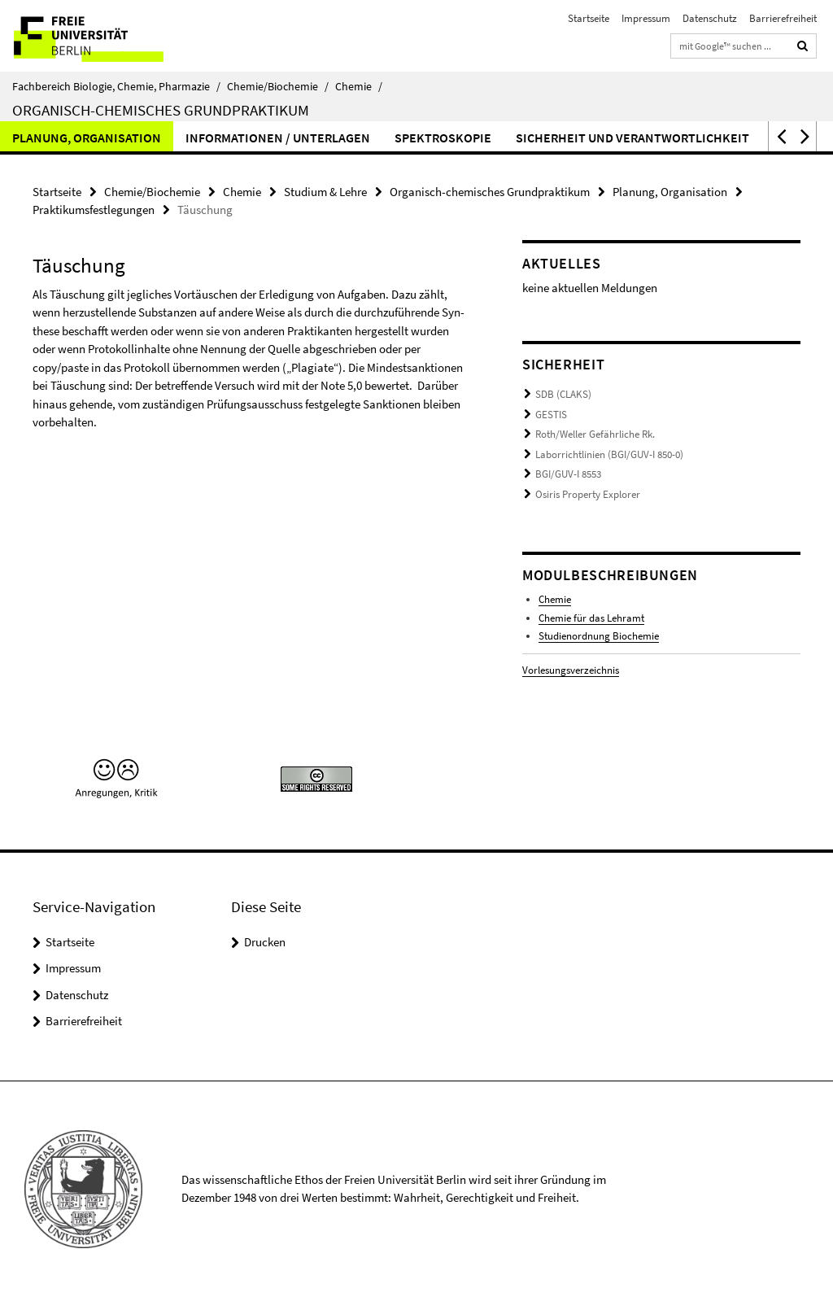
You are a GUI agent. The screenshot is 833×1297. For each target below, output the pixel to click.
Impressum (645, 18)
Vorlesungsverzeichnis (570, 670)
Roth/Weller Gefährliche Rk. (595, 434)
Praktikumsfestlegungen (94, 209)
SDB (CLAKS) (563, 394)
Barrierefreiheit (783, 18)
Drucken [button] (265, 942)
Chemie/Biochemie (278, 86)
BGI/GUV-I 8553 (568, 474)
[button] (780, 136)
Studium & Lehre (325, 191)
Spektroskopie (443, 137)
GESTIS (551, 414)
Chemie (358, 86)
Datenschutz (710, 18)
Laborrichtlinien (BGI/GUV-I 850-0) (609, 454)
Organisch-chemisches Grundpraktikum (160, 110)
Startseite (588, 18)
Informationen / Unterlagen (277, 137)
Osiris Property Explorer (587, 494)
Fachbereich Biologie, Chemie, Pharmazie (116, 86)
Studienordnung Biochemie (599, 636)
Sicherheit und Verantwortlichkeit (632, 137)
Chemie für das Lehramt (591, 618)
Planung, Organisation (86, 137)
